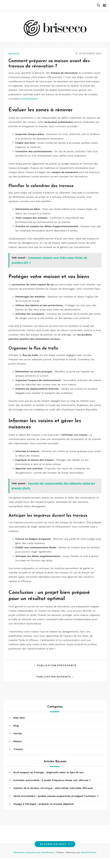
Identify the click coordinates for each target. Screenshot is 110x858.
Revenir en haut (55, 844)
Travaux (18, 749)
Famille (17, 733)
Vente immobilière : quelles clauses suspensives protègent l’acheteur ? (55, 796)
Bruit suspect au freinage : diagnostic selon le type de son (48, 772)
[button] (98, 5)
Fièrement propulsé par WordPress (33, 852)
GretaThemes (88, 852)
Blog (16, 725)
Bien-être (19, 717)
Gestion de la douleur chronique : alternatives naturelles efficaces (53, 788)
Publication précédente (57, 665)
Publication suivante (54, 676)
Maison (14, 53)
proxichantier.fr (29, 98)
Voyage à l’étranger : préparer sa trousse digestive (43, 804)
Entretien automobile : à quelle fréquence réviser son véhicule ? (52, 780)
